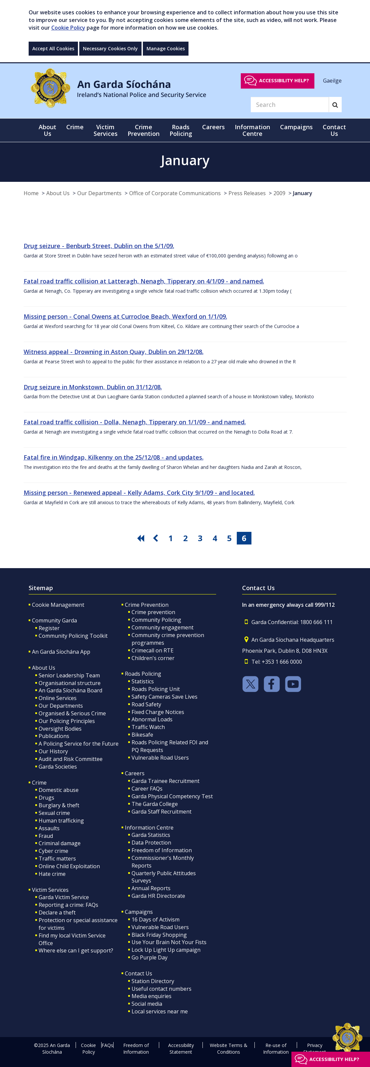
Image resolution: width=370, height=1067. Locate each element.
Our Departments (99, 193)
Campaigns (139, 911)
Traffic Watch (148, 727)
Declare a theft (57, 912)
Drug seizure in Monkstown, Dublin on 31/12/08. (93, 387)
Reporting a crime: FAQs (68, 904)
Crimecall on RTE (153, 650)
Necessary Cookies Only (110, 48)
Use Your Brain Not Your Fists (169, 942)
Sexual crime (54, 813)
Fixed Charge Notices (158, 712)
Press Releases (247, 193)
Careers (135, 773)
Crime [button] (75, 127)
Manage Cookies (166, 48)
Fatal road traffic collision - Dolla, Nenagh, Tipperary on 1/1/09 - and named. (135, 422)
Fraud (46, 836)
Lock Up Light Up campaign (166, 949)
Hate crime (52, 874)
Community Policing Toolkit (73, 635)
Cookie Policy (68, 27)
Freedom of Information (162, 850)
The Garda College (155, 804)
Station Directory (153, 981)
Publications (54, 736)
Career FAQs (147, 788)
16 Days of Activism (156, 919)
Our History (53, 751)
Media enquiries (152, 996)
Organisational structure (70, 683)
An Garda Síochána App (61, 651)
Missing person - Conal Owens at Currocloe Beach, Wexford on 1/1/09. (125, 316)
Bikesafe (142, 734)
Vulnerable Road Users (160, 757)
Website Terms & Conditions (228, 1048)
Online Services (58, 698)
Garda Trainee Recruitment (165, 781)
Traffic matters (57, 858)
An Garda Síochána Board (70, 690)
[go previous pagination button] (156, 538)
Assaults (49, 828)
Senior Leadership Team (69, 675)
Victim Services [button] (106, 130)
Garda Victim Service (64, 897)
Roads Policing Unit (156, 689)
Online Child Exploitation (69, 866)
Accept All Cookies (53, 48)
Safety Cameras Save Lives (164, 696)
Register (49, 628)
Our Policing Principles (67, 721)
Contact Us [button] (334, 130)
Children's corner (153, 658)
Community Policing (156, 619)
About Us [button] (47, 130)
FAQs (107, 1045)
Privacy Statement (314, 1048)
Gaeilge (332, 80)
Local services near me (160, 1011)
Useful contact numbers (161, 988)
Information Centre (149, 827)
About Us (58, 193)
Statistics (143, 681)
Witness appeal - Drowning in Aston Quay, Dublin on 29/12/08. (113, 352)
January (302, 193)
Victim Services (50, 889)
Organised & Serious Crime (72, 713)
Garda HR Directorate (158, 895)
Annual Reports (151, 888)
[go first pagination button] (141, 538)
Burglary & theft (59, 805)
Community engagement (162, 627)
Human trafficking (61, 820)
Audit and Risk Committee (71, 759)
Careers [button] (213, 127)
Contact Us (138, 973)
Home (31, 193)
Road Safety (146, 704)
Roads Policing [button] (181, 130)
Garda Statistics (151, 835)
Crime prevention (153, 612)
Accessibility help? (284, 80)
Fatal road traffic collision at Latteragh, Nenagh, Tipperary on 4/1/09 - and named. (144, 281)
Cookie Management (58, 604)
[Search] (290, 104)
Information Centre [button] (252, 130)
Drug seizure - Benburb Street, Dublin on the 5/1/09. (99, 246)
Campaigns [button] (296, 127)
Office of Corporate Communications (175, 193)
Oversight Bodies (60, 728)
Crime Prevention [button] (144, 130)
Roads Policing (143, 673)
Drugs (46, 797)
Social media (147, 1003)
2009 (279, 193)
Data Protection (151, 842)
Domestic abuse (59, 790)
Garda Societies (58, 766)
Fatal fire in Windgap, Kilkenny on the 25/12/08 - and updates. (113, 457)
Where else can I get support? (76, 950)
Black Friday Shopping (159, 934)
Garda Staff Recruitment (161, 811)
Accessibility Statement (181, 1048)
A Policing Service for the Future (79, 743)
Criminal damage (60, 843)
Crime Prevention (147, 604)
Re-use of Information (276, 1048)
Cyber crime (53, 851)
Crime (39, 782)
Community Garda (54, 620)
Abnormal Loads (152, 719)
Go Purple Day (150, 957)
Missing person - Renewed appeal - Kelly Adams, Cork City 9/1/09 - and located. (139, 493)
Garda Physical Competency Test (172, 796)
